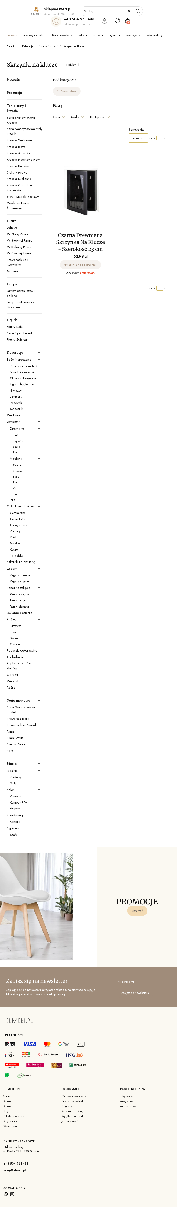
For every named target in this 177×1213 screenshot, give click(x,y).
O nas (6, 1096)
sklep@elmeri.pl (14, 1170)
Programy (67, 1106)
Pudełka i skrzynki (48, 46)
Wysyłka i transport (72, 1116)
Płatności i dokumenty (74, 1096)
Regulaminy (10, 1121)
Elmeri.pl (12, 46)
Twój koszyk (126, 1096)
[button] (138, 11)
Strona (152, 138)
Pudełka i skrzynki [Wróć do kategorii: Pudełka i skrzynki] (66, 91)
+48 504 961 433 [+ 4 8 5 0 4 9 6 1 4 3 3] (79, 19)
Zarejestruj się (128, 1106)
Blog (6, 1111)
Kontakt (7, 1101)
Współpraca (10, 1126)
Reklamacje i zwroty (72, 1111)
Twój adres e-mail (126, 982)
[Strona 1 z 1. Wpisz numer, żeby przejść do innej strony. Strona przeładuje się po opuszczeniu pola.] (159, 138)
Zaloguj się (126, 1101)
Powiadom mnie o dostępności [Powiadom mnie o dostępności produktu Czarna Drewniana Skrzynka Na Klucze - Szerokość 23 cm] (80, 265)
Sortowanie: (136, 129)
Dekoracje (27, 46)
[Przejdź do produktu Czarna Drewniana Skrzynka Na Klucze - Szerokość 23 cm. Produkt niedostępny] (80, 191)
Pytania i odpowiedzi (73, 1101)
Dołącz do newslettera (135, 993)
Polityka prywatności (14, 1116)
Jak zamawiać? (70, 1121)
